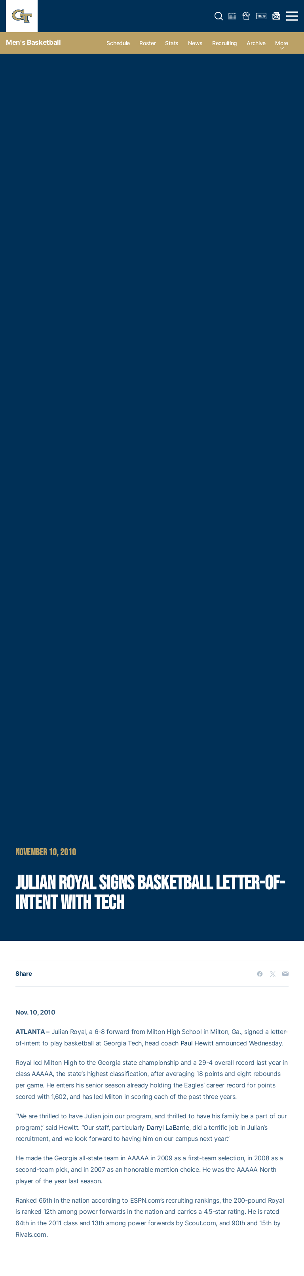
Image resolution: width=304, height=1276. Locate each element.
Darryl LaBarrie (167, 1127)
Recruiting (224, 43)
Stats (172, 43)
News (195, 43)
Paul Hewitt (196, 1043)
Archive (256, 43)
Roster (147, 43)
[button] (218, 16)
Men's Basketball (33, 42)
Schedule (118, 43)
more (281, 43)
